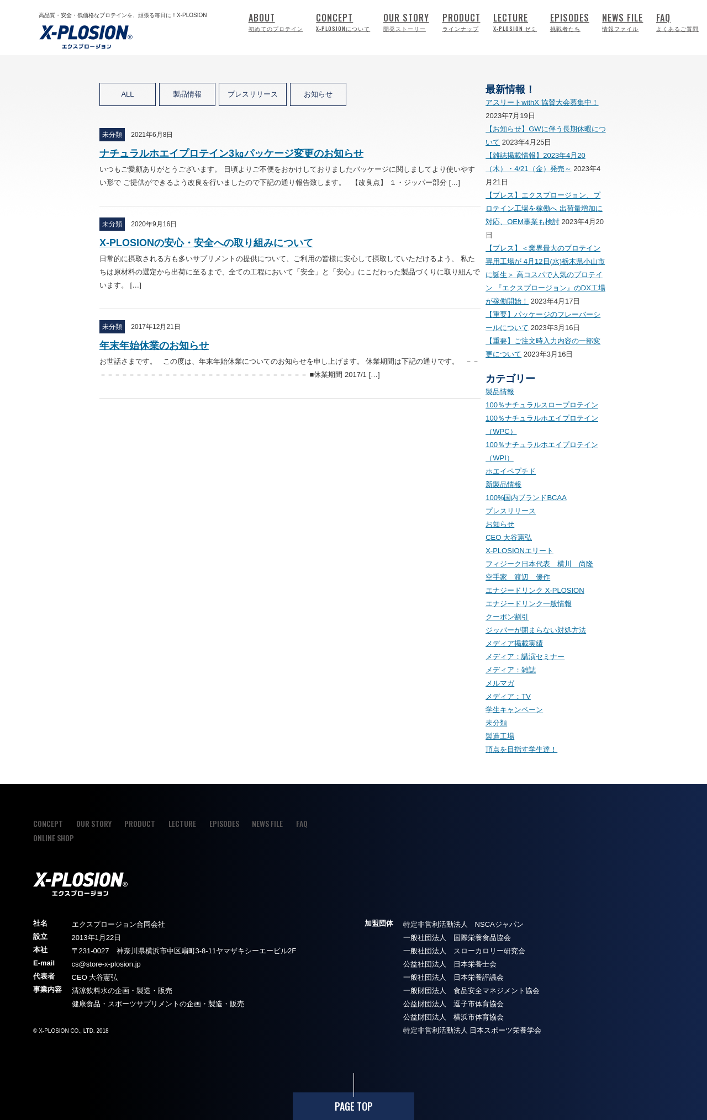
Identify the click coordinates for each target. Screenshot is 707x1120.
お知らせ (318, 94)
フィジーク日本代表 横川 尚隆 (539, 564)
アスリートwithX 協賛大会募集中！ (542, 102)
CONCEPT (343, 22)
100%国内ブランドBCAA (526, 497)
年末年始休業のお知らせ (154, 345)
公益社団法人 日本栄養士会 (450, 964)
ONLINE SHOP (53, 837)
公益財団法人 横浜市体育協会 (453, 1017)
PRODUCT (461, 22)
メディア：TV (508, 696)
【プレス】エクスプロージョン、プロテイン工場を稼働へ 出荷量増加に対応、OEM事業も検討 (544, 208)
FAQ (677, 22)
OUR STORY (406, 22)
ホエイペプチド (511, 471)
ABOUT (276, 22)
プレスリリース (253, 94)
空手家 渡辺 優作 (518, 577)
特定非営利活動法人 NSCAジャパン (463, 924)
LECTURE (515, 22)
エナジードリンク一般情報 (529, 603)
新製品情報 (503, 484)
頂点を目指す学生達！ (521, 749)
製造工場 (500, 736)
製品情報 (187, 94)
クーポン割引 (507, 617)
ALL (127, 94)
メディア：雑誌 (511, 670)
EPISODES (569, 22)
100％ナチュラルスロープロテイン (542, 405)
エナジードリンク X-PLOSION (535, 590)
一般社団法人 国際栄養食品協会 (457, 937)
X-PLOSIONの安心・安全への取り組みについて (206, 242)
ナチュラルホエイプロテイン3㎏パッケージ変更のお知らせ (231, 153)
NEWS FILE (622, 22)
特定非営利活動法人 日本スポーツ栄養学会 (472, 1030)
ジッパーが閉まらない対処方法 (536, 630)
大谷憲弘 (103, 977)
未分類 (496, 723)
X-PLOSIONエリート (519, 550)
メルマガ (500, 683)
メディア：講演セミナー (525, 656)
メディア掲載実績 (514, 643)
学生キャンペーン (514, 709)
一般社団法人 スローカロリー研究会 (464, 951)
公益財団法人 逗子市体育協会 (453, 1004)
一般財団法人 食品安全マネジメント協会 (471, 990)
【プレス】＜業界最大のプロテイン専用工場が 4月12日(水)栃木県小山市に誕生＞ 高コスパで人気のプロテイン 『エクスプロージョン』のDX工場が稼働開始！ (545, 274)
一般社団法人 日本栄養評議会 (453, 977)
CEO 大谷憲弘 (509, 537)
